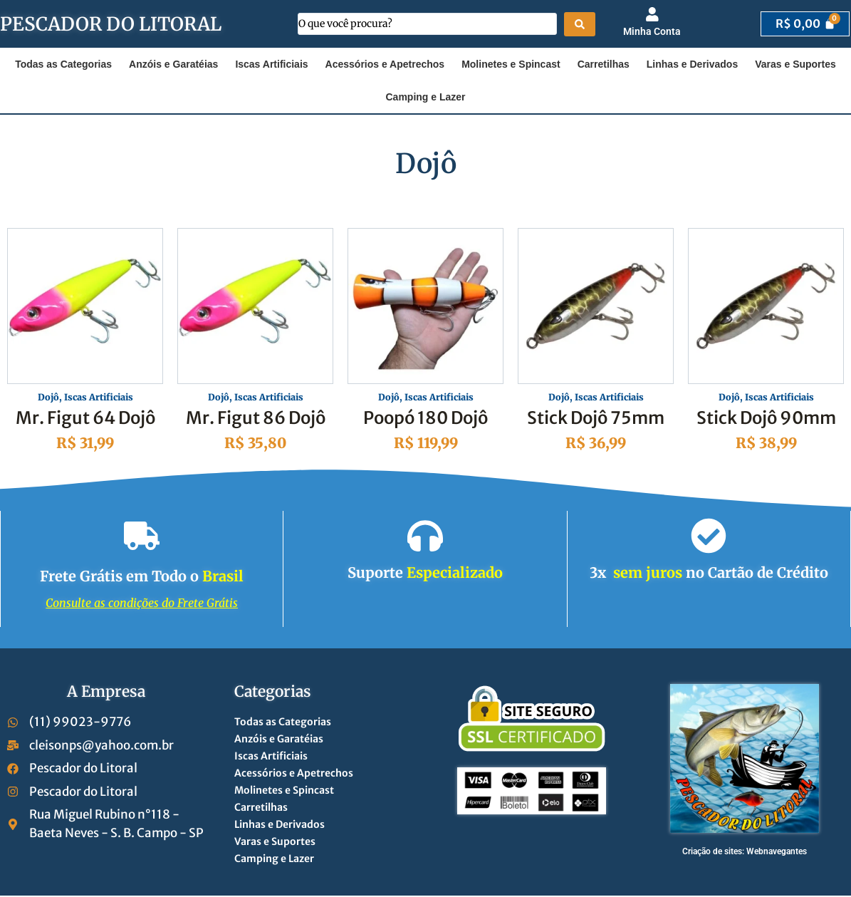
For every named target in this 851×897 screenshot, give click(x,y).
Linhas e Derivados (692, 64)
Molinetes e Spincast (510, 64)
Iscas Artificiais (271, 64)
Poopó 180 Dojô (426, 419)
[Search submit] (579, 24)
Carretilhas (604, 64)
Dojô (44, 398)
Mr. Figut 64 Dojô (85, 419)
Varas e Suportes (795, 64)
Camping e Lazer (425, 97)
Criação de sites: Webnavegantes (744, 853)
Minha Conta (652, 31)
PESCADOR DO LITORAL (110, 24)
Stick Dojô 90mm (766, 419)
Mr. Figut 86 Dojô (255, 419)
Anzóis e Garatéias (173, 64)
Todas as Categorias (63, 64)
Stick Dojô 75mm (595, 419)
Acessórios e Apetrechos (385, 64)
